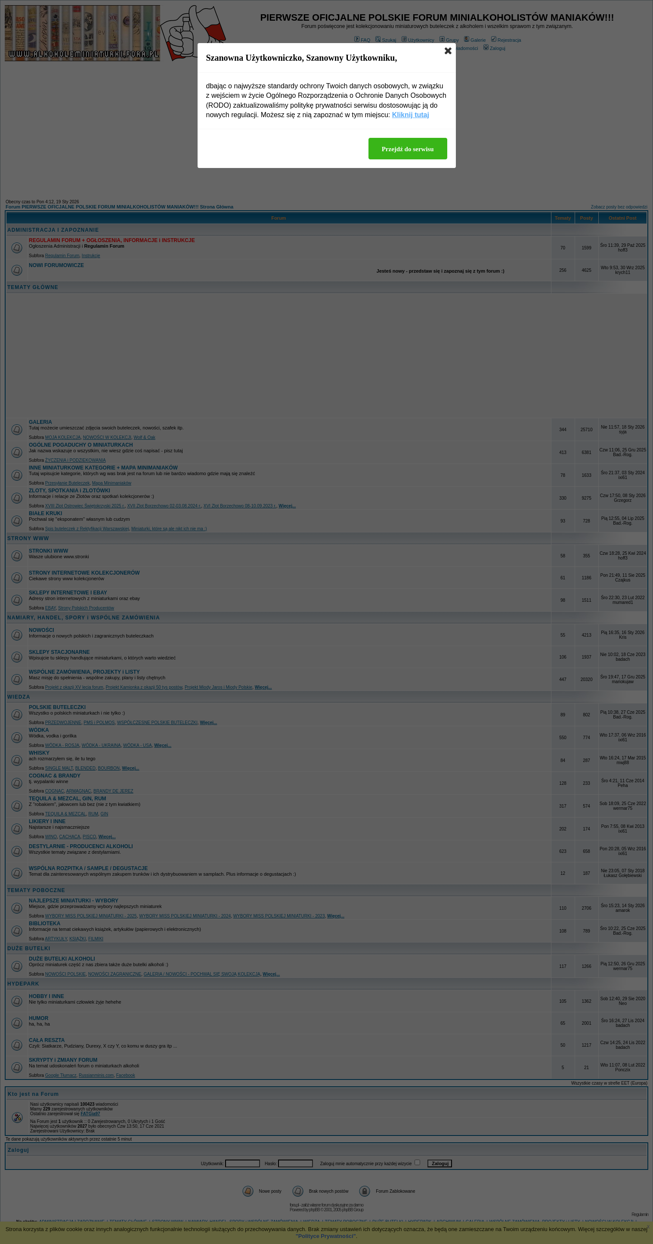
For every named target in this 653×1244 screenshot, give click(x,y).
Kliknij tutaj (410, 114)
